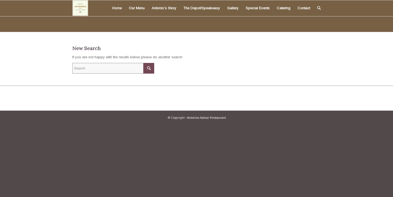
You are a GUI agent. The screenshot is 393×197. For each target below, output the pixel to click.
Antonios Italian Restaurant (206, 117)
